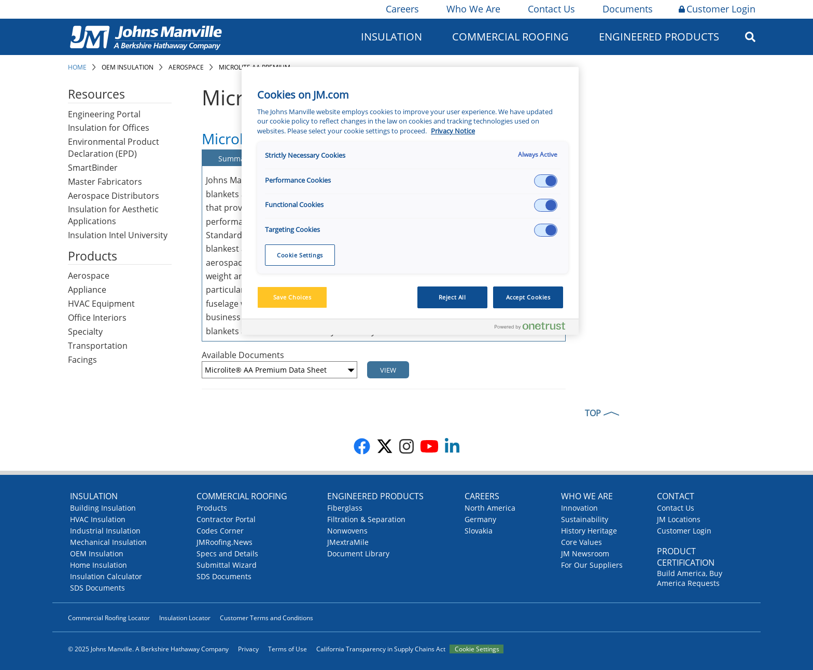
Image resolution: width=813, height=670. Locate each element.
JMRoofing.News (225, 542)
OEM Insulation (127, 67)
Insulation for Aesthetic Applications (113, 215)
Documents (627, 9)
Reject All (452, 297)
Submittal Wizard (227, 565)
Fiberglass (344, 508)
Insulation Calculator (106, 576)
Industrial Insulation (105, 531)
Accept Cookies (528, 297)
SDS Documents (97, 588)
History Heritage (589, 531)
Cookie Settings (477, 649)
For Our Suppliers (592, 565)
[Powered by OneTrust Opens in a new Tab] (534, 328)
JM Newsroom (585, 553)
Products (212, 508)
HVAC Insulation (97, 519)
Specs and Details (227, 553)
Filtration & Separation (366, 519)
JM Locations (678, 519)
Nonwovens (347, 531)
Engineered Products (659, 37)
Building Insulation (103, 508)
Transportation (98, 345)
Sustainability (584, 519)
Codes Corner (220, 531)
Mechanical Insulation (108, 542)
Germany (480, 519)
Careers (401, 9)
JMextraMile (348, 542)
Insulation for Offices (108, 127)
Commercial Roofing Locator (109, 617)
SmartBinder (93, 167)
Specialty (85, 331)
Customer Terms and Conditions (266, 617)
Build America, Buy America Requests (689, 578)
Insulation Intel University (117, 235)
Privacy (248, 649)
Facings (82, 359)
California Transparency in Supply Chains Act (380, 649)
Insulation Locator (185, 617)
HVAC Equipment (101, 303)
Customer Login (717, 9)
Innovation (579, 508)
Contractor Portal (226, 519)
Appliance (87, 289)
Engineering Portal (104, 114)
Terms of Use (287, 649)
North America (490, 508)
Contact (675, 496)
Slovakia (479, 531)
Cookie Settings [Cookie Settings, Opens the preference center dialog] (300, 255)
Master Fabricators (105, 181)
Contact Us (550, 9)
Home (77, 67)
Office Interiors (97, 317)
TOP (593, 413)
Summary (234, 158)
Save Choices (292, 297)
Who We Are (472, 9)
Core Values (581, 542)
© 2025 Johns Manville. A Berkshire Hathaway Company (148, 649)
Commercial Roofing (510, 37)
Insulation (391, 37)
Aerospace (186, 67)
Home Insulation (98, 565)
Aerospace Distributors (113, 195)
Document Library (358, 553)
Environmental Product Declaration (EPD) (113, 147)
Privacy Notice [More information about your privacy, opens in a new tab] (453, 131)
